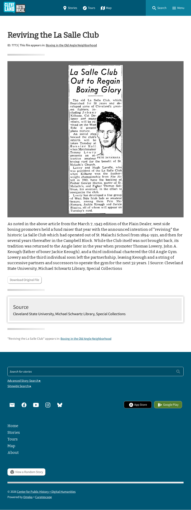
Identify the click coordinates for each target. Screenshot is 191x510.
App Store (138, 405)
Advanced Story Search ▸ (24, 381)
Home (12, 426)
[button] (159, 8)
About (13, 452)
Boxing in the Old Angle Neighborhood (71, 45)
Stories (70, 8)
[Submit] (178, 371)
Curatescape (43, 497)
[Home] (14, 8)
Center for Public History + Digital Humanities (46, 492)
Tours (88, 8)
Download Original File (24, 280)
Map (106, 8)
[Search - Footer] (95, 371)
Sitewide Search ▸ (19, 386)
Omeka (28, 497)
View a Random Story (26, 472)
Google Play (168, 405)
